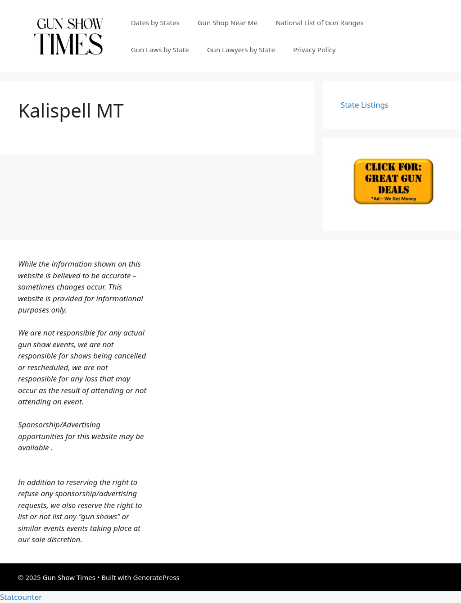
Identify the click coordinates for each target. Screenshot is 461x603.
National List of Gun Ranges (319, 22)
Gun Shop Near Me (228, 22)
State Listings (365, 105)
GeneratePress (156, 577)
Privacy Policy (314, 49)
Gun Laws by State (160, 49)
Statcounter (21, 597)
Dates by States (155, 22)
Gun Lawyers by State (241, 49)
